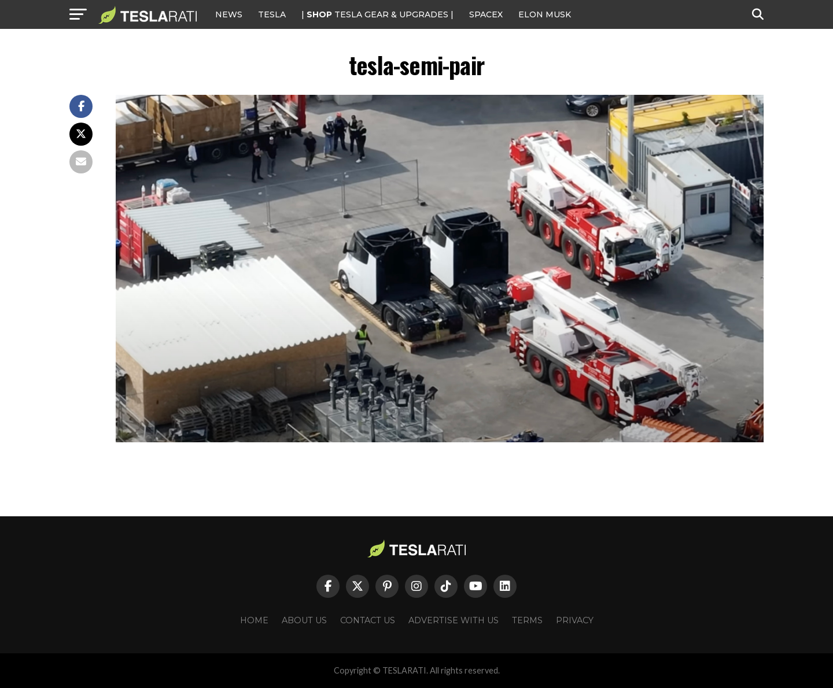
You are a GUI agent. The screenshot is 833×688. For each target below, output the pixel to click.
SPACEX (486, 14)
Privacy (575, 620)
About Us (304, 620)
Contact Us (367, 620)
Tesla (272, 14)
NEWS (228, 14)
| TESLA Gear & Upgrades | (377, 14)
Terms (527, 620)
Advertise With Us (453, 620)
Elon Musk (544, 14)
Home (254, 620)
